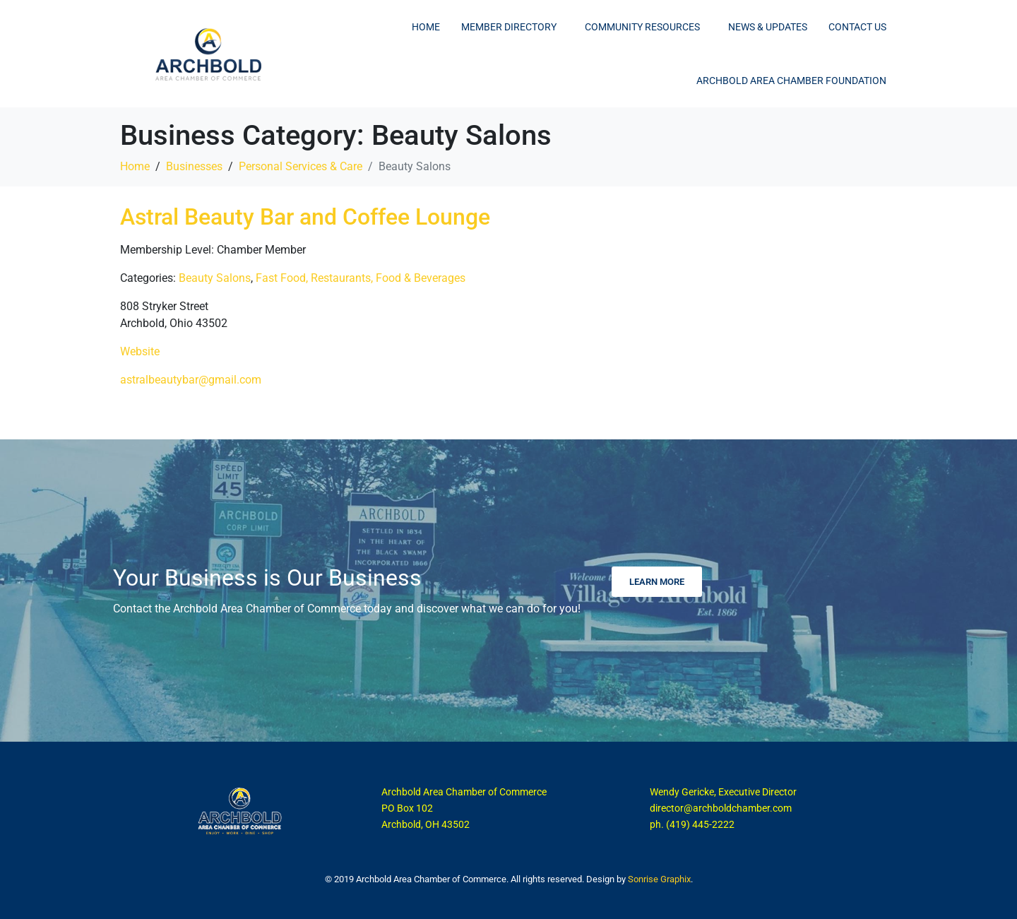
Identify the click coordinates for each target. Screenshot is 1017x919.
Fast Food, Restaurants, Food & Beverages (360, 278)
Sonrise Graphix (659, 879)
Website (140, 351)
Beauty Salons (215, 278)
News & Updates (767, 26)
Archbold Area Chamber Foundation (791, 80)
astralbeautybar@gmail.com (190, 379)
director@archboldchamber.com (721, 808)
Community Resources (642, 26)
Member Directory (509, 26)
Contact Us (857, 26)
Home (426, 26)
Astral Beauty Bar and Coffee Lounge (305, 216)
